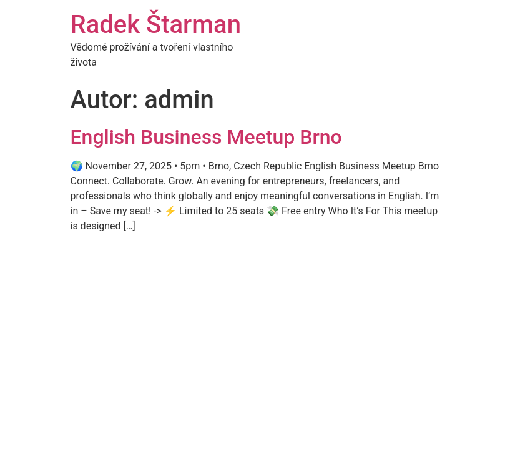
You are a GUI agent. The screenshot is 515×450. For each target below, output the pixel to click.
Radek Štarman (156, 24)
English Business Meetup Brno (206, 137)
